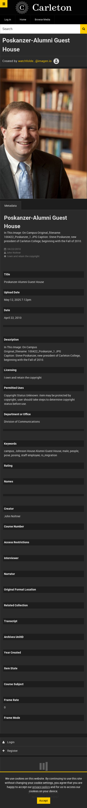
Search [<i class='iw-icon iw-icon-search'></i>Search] (83, 28)
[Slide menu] (3, 3)
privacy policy (41, 787)
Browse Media (42, 19)
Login (8, 742)
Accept (43, 800)
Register (10, 751)
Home (23, 19)
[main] (43, 406)
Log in (7, 19)
